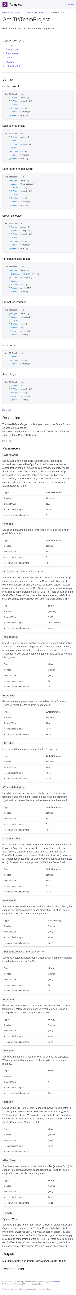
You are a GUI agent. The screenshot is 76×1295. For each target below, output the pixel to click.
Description (12, 49)
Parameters (12, 53)
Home (4, 12)
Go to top (6, 410)
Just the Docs (19, 1289)
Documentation (16, 12)
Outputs (10, 61)
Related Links (13, 66)
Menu (71, 4)
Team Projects (39, 12)
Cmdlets (28, 12)
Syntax (9, 45)
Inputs (9, 57)
